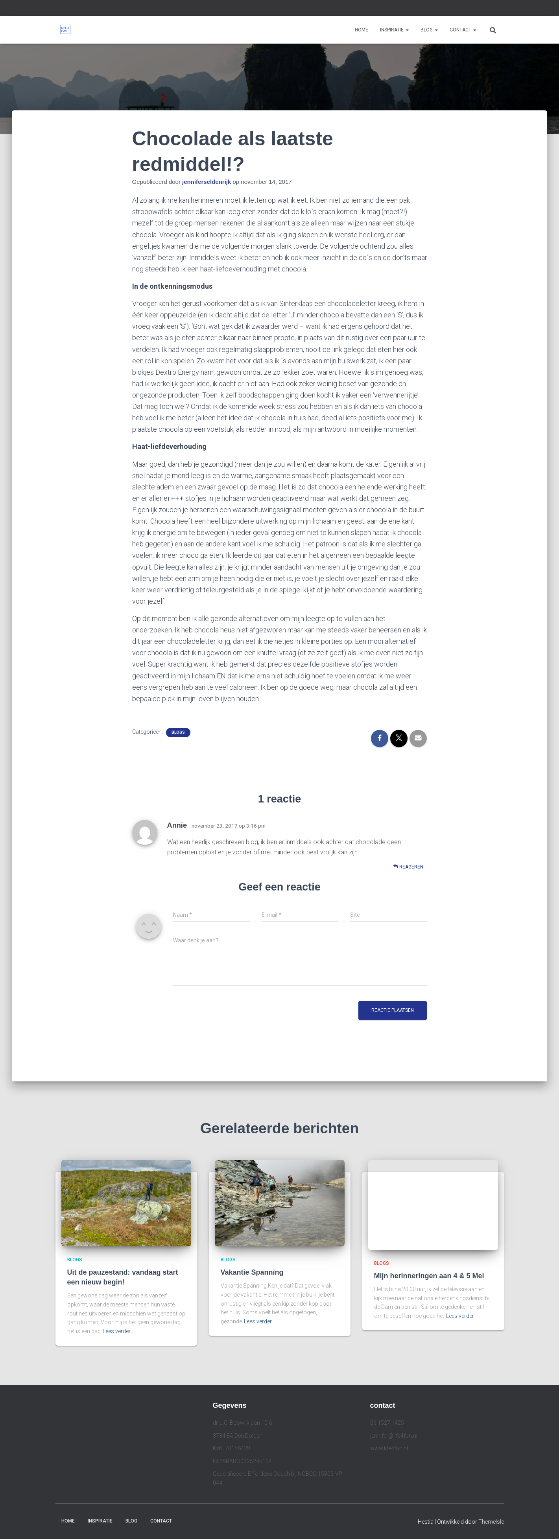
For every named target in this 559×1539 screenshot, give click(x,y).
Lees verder (117, 1331)
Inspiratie (394, 30)
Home (361, 30)
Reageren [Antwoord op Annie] (408, 867)
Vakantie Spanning (252, 1272)
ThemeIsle (491, 1522)
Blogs (178, 732)
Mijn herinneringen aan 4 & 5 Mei (429, 1276)
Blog (429, 30)
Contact (463, 30)
